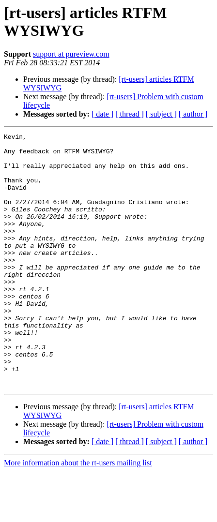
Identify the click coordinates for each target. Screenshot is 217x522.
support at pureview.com (71, 54)
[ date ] (102, 114)
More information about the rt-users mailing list (78, 513)
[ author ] (193, 114)
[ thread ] (129, 114)
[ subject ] (161, 114)
